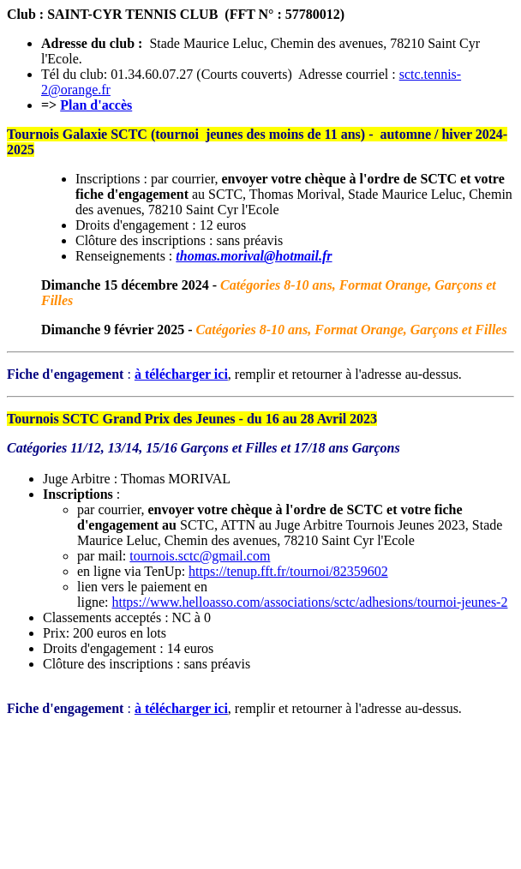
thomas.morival (220, 256)
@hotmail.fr (298, 256)
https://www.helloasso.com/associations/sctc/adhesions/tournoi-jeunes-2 (309, 602)
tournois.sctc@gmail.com (199, 555)
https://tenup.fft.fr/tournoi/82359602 (288, 571)
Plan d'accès (96, 105)
